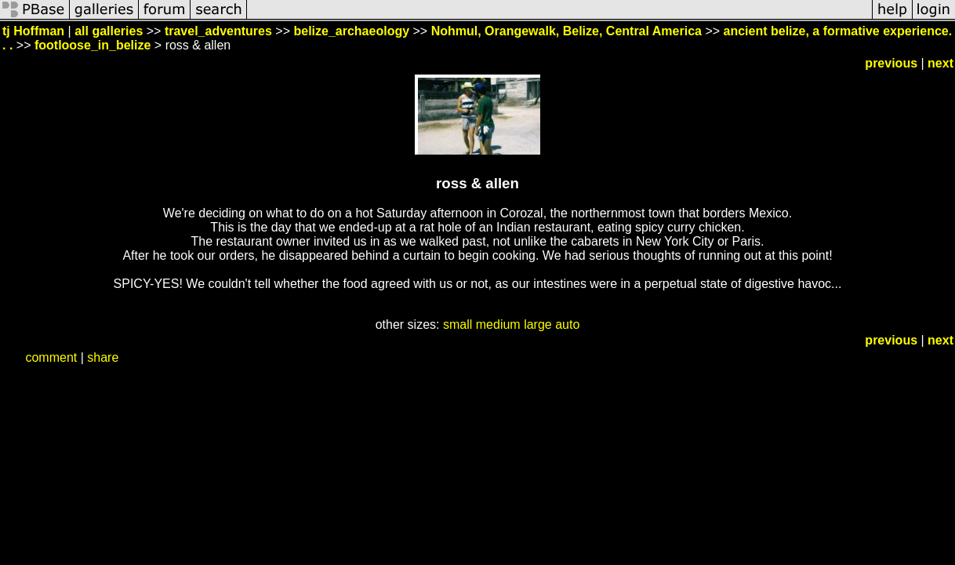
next (940, 63)
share (102, 357)
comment (51, 357)
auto (567, 324)
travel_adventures (218, 31)
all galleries (108, 31)
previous (891, 63)
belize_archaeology (351, 31)
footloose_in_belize (92, 45)
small (457, 324)
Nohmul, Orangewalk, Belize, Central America (566, 31)
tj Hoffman (33, 31)
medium (498, 324)
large (538, 324)
